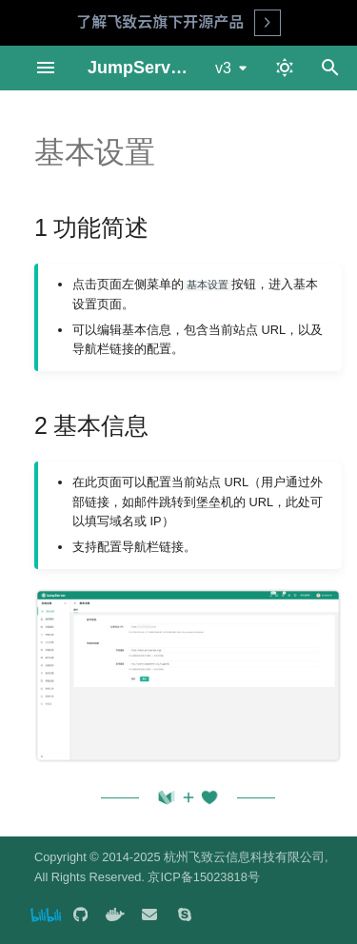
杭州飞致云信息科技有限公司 (244, 857)
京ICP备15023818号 (203, 877)
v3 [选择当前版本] (223, 68)
